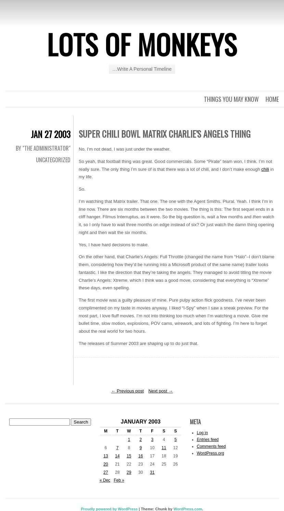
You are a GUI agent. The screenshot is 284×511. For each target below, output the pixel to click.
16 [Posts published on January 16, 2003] (140, 456)
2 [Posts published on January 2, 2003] (141, 439)
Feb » (119, 480)
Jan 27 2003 (50, 134)
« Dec (105, 480)
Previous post (127, 390)
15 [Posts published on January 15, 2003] (129, 456)
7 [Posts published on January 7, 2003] (117, 447)
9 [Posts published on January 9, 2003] (141, 447)
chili (265, 169)
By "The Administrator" (43, 148)
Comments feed (211, 446)
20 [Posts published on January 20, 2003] (105, 464)
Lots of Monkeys (142, 44)
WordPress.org (210, 453)
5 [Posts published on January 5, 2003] (176, 439)
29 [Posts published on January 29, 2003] (129, 472)
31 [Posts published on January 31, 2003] (152, 472)
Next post (161, 390)
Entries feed (208, 439)
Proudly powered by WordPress (109, 509)
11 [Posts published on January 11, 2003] (164, 447)
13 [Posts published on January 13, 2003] (105, 456)
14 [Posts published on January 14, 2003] (117, 456)
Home (272, 99)
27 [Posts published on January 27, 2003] (105, 472)
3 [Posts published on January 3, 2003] (152, 439)
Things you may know (231, 99)
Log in (202, 432)
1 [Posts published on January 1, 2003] (129, 439)
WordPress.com (187, 509)
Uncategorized (53, 160)
